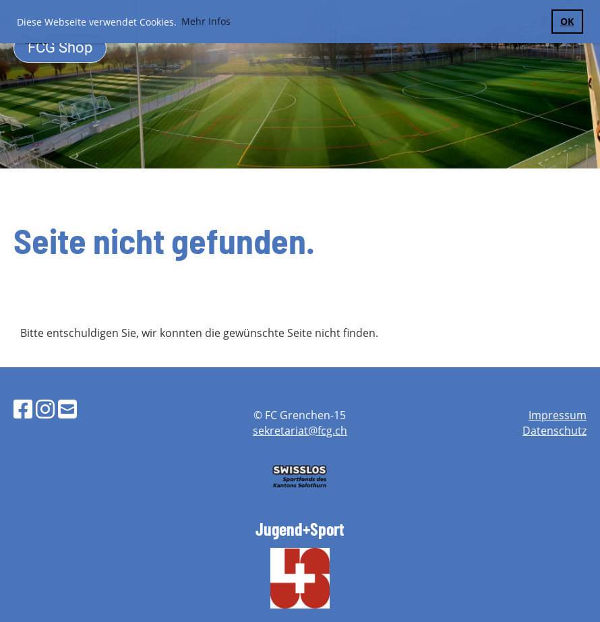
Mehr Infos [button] (206, 21)
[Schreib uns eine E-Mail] (67, 408)
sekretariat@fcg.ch (300, 430)
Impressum (558, 415)
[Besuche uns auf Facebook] (22, 408)
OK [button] (567, 21)
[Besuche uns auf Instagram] (45, 408)
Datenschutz (554, 430)
